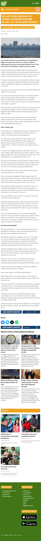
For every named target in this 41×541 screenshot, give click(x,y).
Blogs (5, 411)
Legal (24, 502)
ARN (24, 504)
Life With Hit (6, 492)
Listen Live (26, 494)
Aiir (11, 535)
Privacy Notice (27, 492)
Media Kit (26, 500)
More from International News (24, 27)
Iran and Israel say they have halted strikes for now (10, 377)
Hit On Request (7, 496)
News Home (7, 27)
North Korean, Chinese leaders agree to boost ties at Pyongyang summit (30, 378)
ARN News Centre (28, 505)
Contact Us (26, 491)
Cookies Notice (27, 496)
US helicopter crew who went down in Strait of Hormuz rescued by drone (10, 344)
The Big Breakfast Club (9, 491)
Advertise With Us (28, 498)
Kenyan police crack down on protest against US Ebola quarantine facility (30, 344)
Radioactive (6, 494)
